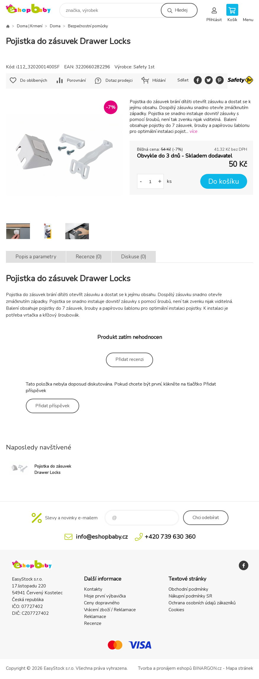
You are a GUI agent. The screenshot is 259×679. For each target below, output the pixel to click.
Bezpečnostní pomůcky (88, 26)
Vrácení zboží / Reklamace (110, 610)
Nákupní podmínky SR (190, 596)
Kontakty (93, 589)
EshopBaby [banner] (32, 9)
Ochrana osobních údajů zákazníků (202, 603)
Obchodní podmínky (188, 589)
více (194, 131)
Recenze (92, 623)
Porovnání (76, 80)
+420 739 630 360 (170, 537)
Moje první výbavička (105, 596)
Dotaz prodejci (119, 80)
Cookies (176, 610)
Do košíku (223, 181)
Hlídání (159, 80)
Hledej (181, 10)
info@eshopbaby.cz (102, 537)
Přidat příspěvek (52, 406)
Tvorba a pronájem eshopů (165, 668)
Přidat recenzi (129, 359)
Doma (55, 26)
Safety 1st (144, 67)
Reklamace (95, 617)
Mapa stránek (239, 668)
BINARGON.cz (207, 668)
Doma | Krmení (29, 26)
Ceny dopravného (102, 603)
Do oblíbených (33, 80)
